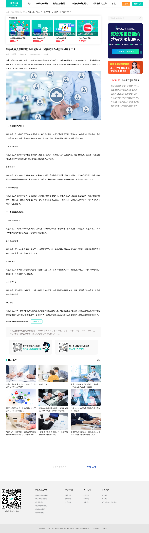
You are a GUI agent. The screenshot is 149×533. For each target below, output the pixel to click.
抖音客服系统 (39, 513)
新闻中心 (86, 499)
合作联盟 (105, 495)
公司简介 (86, 495)
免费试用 (137, 4)
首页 (29, 3)
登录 (126, 4)
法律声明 (96, 529)
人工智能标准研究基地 (109, 502)
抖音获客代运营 (100, 3)
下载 (114, 3)
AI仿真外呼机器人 (80, 3)
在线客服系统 (42, 3)
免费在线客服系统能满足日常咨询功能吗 (125, 106)
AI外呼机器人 (39, 502)
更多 (99, 360)
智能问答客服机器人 (41, 495)
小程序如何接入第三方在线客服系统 (125, 102)
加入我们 (105, 499)
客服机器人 (36, 321)
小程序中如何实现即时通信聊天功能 (125, 98)
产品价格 (68, 502)
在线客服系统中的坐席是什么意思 (124, 90)
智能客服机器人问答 (18, 12)
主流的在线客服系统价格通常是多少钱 (125, 94)
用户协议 (106, 529)
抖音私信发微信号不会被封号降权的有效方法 (125, 86)
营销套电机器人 (40, 509)
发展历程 (86, 502)
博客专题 (68, 495)
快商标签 (68, 499)
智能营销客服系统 (41, 506)
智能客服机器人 (60, 3)
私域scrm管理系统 (41, 499)
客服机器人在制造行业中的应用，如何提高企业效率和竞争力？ (50, 12)
